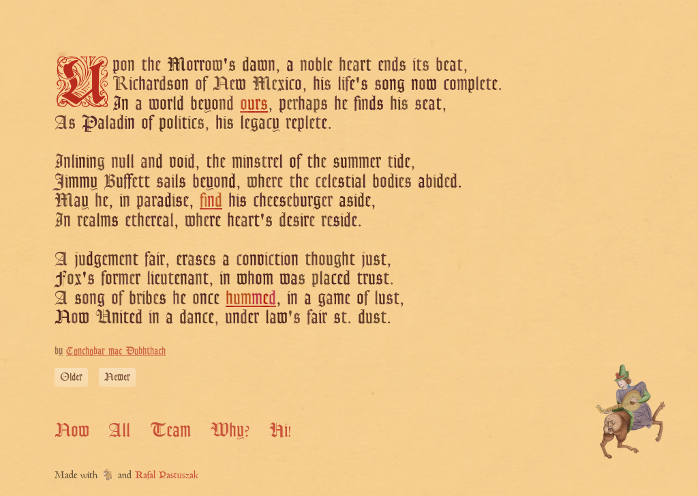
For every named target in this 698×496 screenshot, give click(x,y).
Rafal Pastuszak (166, 475)
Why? (229, 429)
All (119, 429)
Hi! (280, 429)
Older (71, 376)
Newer (117, 376)
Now (72, 429)
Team (170, 429)
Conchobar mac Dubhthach (116, 351)
